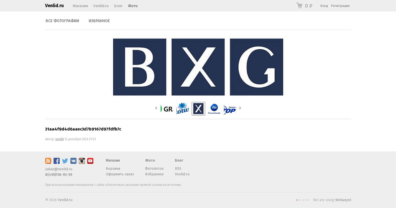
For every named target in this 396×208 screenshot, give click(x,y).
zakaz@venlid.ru (58, 169)
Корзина (113, 168)
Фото (133, 6)
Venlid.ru (54, 5)
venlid (59, 139)
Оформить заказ (120, 174)
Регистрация (340, 6)
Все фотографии (62, 21)
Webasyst (343, 200)
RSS (178, 168)
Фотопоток (154, 168)
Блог (118, 6)
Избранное (99, 21)
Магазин (80, 6)
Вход (324, 6)
